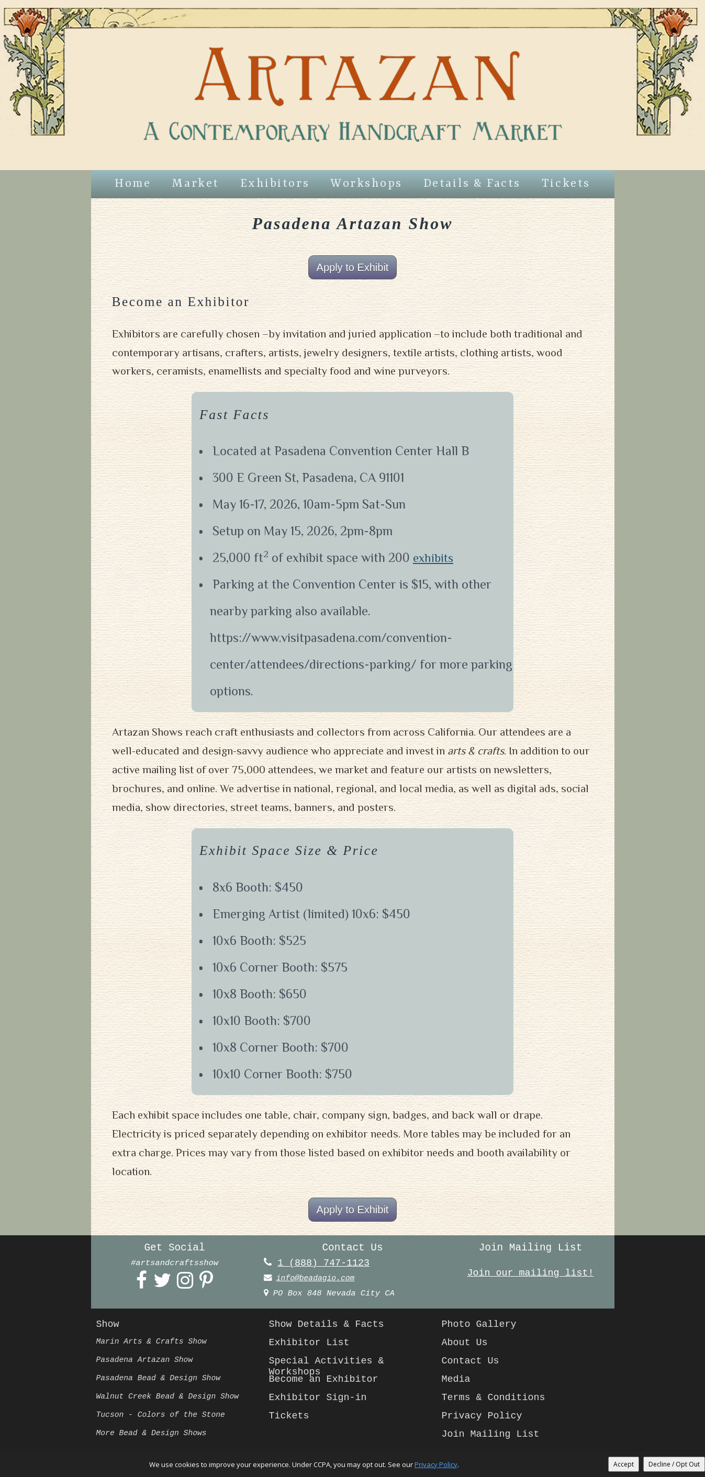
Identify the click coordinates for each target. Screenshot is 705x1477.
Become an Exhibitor (327, 1382)
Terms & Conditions (496, 1400)
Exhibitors (274, 183)
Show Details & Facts (329, 1327)
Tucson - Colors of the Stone (164, 1417)
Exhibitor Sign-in (321, 1400)
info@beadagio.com (317, 1280)
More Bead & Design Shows (154, 1435)
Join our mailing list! (531, 1275)
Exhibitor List (311, 1345)
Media (457, 1382)
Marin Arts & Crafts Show (154, 1344)
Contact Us (472, 1363)
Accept (623, 1464)
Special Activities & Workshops (329, 1367)
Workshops (366, 183)
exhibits (434, 558)
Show (108, 1327)
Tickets (566, 183)
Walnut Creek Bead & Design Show (171, 1399)
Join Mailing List (493, 1436)
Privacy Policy (484, 1418)
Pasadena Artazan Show (147, 1362)
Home (133, 183)
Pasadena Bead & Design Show (162, 1380)
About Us (466, 1345)
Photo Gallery (481, 1327)
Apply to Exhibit (353, 268)
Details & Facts (472, 183)
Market (195, 183)
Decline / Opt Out (674, 1464)
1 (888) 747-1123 (326, 1265)
